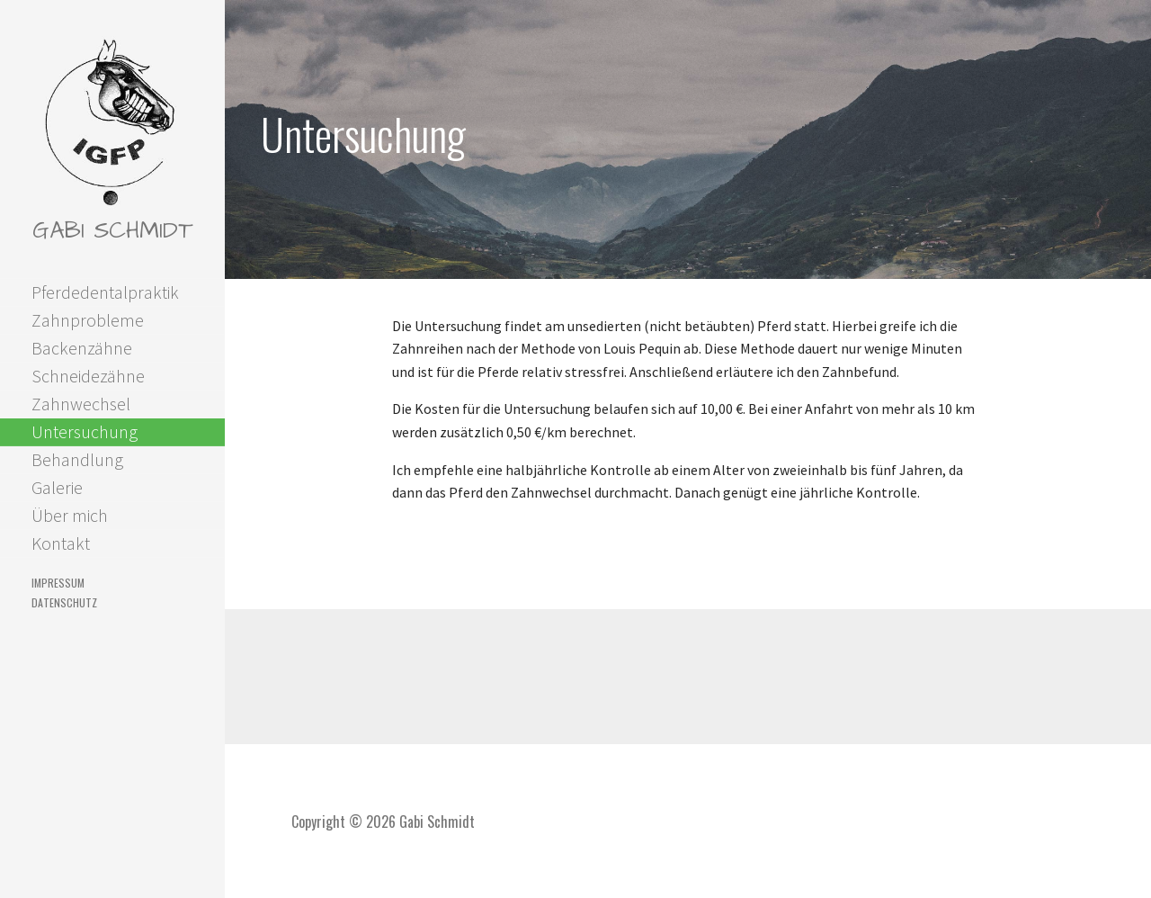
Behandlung (77, 459)
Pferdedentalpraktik (105, 292)
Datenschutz (64, 602)
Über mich (69, 515)
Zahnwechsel (80, 403)
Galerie (57, 487)
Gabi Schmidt (112, 230)
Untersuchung (84, 431)
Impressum (58, 582)
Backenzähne (81, 348)
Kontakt (60, 543)
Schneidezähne (88, 375)
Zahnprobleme (87, 320)
